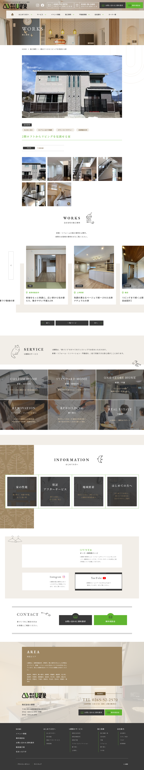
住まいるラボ (21, 752)
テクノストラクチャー (65, 130)
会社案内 (122, 733)
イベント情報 (21, 734)
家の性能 (49, 737)
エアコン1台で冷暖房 (45, 130)
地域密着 (49, 743)
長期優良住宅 (83, 130)
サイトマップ (37, 764)
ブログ (122, 740)
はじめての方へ (51, 733)
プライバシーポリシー (23, 764)
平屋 (101, 740)
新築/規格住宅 (76, 737)
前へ (48, 323)
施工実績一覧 (104, 733)
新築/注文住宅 (76, 733)
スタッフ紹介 (124, 737)
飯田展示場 (20, 747)
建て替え (74, 747)
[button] (10, 265)
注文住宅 (103, 737)
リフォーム (103, 743)
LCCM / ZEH (28, 130)
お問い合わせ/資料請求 (25, 743)
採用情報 (122, 743)
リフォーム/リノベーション (80, 743)
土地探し (74, 750)
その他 (102, 750)
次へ (96, 323)
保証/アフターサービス (53, 740)
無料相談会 (20, 738)
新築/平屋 (75, 740)
